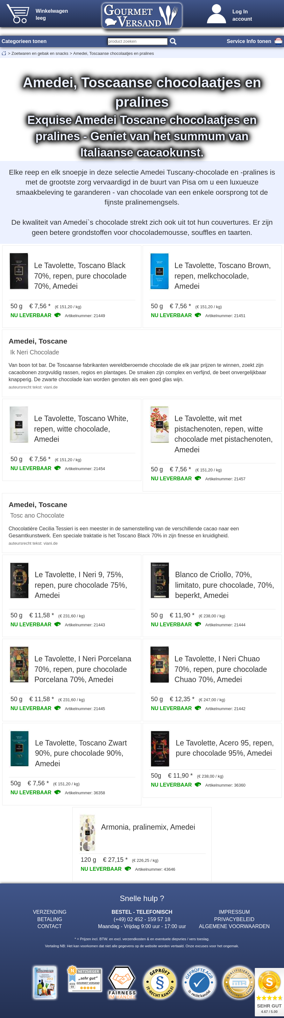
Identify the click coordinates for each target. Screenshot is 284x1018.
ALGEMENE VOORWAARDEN (234, 926)
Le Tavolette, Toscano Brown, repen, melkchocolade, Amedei (222, 275)
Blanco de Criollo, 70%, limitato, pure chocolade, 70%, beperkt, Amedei (224, 585)
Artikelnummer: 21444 (225, 624)
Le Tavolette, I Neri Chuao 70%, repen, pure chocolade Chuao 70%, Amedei (220, 669)
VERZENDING (49, 912)
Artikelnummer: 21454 (85, 468)
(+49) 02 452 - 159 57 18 (142, 919)
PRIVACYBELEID (234, 919)
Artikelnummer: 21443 (85, 624)
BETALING (49, 919)
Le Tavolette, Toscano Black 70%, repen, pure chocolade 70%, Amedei (80, 275)
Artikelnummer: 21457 (225, 478)
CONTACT (50, 926)
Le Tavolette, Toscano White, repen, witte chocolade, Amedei (81, 428)
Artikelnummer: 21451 (225, 315)
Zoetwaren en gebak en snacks (39, 53)
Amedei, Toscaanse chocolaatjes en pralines (113, 53)
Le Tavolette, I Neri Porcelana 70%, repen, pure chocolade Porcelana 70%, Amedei (82, 669)
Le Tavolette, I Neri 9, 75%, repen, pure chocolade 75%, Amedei (81, 585)
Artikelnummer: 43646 (155, 869)
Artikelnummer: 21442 (225, 708)
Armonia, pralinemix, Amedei (148, 827)
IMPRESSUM (234, 912)
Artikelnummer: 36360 (225, 785)
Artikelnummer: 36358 (85, 792)
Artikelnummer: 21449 (85, 315)
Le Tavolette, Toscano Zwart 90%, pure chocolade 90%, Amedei (81, 753)
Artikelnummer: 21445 (85, 708)
